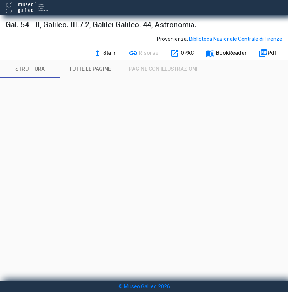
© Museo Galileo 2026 (144, 286)
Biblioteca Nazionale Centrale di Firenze (235, 39)
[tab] (30, 69)
